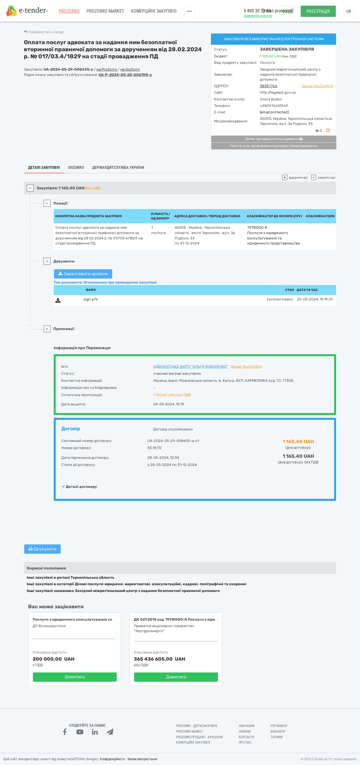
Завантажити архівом (83, 273)
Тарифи (276, 737)
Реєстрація (318, 11)
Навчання (247, 726)
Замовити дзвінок (258, 16)
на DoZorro (130, 69)
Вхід (287, 11)
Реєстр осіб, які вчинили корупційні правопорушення (274, 146)
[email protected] (274, 112)
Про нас (245, 742)
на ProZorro (107, 69)
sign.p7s (91, 299)
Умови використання (142, 759)
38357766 (268, 86)
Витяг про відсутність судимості (274, 139)
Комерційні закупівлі (154, 11)
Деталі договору (79, 486)
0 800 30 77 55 (257, 11)
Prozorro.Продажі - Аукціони (199, 737)
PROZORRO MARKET (105, 11)
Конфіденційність (112, 759)
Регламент (279, 726)
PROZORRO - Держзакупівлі (196, 726)
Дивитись (75, 676)
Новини (245, 731)
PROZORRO (69, 11)
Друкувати (42, 548)
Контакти (246, 737)
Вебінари (278, 731)
